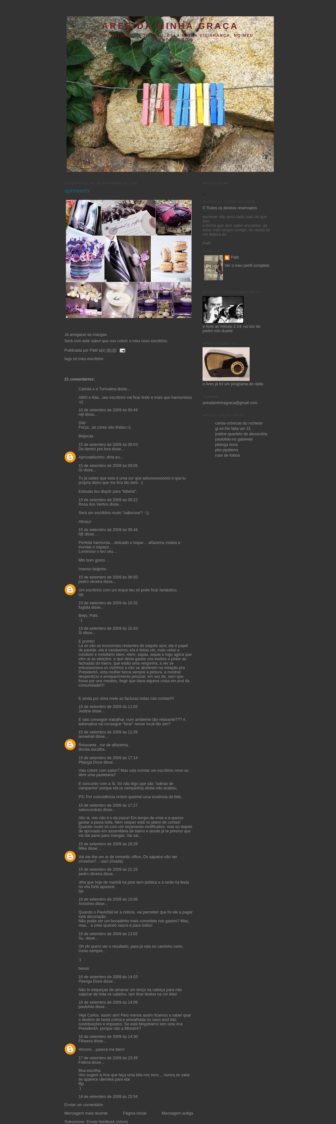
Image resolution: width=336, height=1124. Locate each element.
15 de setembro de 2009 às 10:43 (108, 628)
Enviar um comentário (83, 1105)
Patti (235, 257)
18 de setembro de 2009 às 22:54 (108, 1096)
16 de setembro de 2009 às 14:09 (108, 1002)
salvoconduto (90, 810)
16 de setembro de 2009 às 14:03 (108, 977)
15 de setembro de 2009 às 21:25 (108, 869)
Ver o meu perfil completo (247, 265)
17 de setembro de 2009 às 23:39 (108, 1058)
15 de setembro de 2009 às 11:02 (108, 707)
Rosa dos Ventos (93, 504)
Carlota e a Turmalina (98, 389)
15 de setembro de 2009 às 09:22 (108, 500)
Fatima (85, 1062)
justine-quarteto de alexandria (241, 434)
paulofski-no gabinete (234, 439)
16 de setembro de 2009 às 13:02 (108, 934)
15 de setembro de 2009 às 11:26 (108, 732)
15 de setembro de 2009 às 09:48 (108, 530)
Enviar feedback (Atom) (107, 1122)
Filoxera (86, 1041)
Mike (83, 848)
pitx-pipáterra (226, 450)
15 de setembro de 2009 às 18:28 (108, 844)
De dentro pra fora (95, 449)
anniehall (86, 736)
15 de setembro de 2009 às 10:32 (108, 603)
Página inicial (134, 1113)
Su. (81, 938)
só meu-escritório (88, 359)
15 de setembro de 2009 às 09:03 (108, 444)
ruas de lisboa (227, 455)
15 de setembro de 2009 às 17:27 (108, 805)
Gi (81, 470)
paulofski (86, 1007)
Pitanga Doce (90, 762)
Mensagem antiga (177, 1113)
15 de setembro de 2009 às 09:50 (108, 577)
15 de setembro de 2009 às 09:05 (108, 465)
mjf (81, 414)
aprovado (76, 191)
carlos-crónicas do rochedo (239, 423)
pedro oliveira (90, 581)
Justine (85, 711)
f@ (81, 534)
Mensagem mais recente (86, 1113)
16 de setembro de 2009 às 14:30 (108, 1036)
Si (80, 633)
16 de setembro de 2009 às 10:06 (108, 899)
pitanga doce (226, 444)
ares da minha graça (170, 26)
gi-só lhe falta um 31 (233, 428)
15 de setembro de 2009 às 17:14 (108, 758)
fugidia (84, 607)
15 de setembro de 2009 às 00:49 (108, 410)
